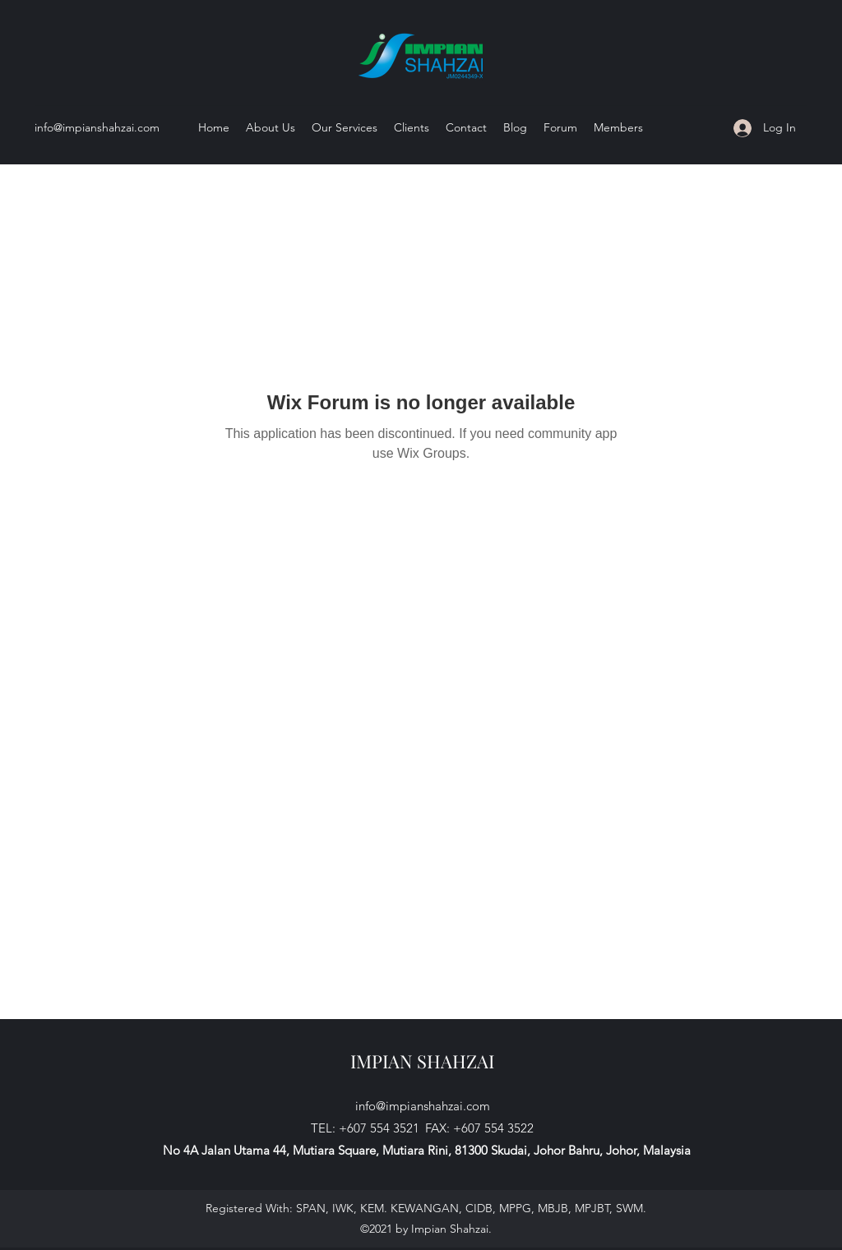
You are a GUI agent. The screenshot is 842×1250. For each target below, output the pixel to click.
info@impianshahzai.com (97, 127)
